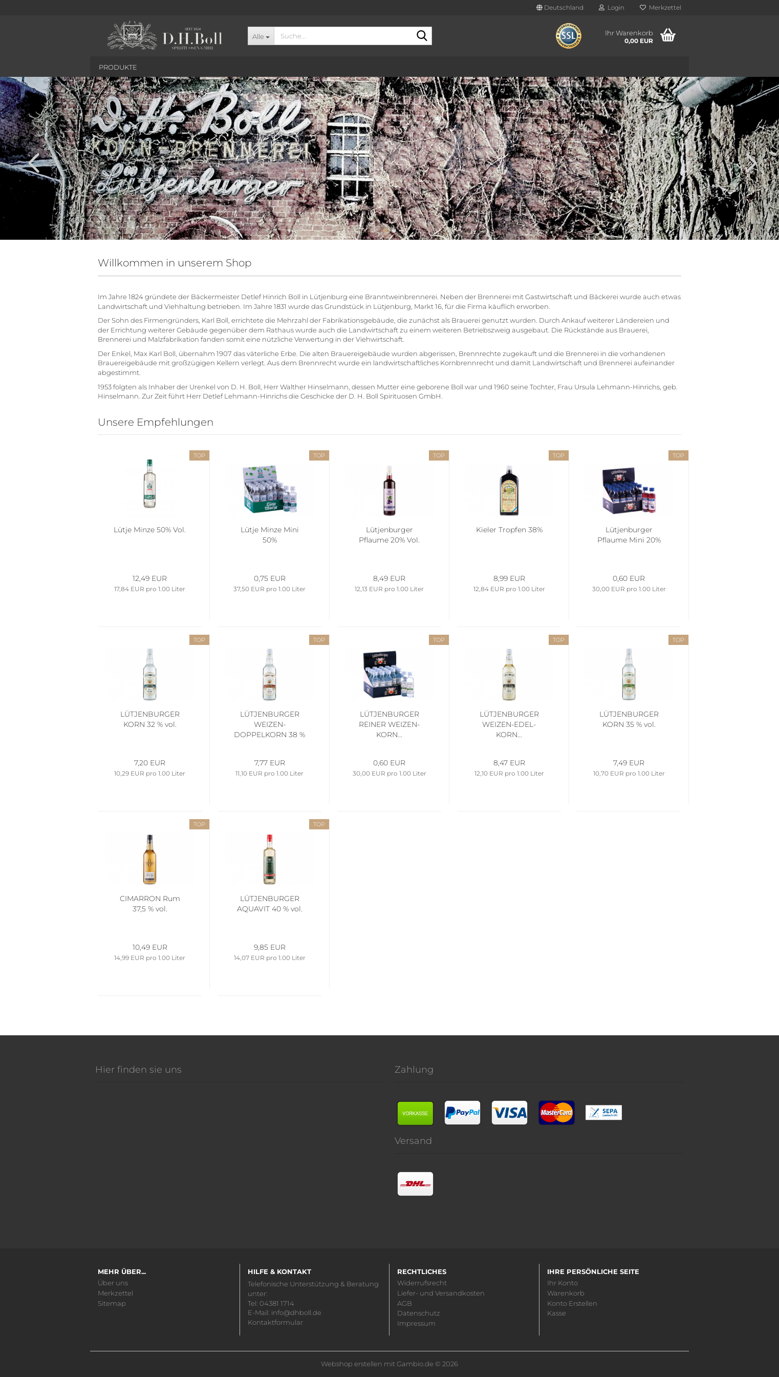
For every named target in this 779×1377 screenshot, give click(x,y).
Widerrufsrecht (422, 1283)
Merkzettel (660, 7)
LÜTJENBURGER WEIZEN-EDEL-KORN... (509, 724)
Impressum (416, 1323)
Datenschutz (418, 1313)
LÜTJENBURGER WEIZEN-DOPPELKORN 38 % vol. (269, 725)
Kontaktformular (275, 1322)
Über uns (113, 1283)
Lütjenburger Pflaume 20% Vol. (389, 535)
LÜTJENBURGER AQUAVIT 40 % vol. (269, 903)
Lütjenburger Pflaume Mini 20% (629, 535)
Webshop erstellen (351, 1364)
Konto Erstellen (572, 1303)
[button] (560, 7)
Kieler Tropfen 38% (509, 529)
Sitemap (112, 1303)
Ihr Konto (562, 1283)
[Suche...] (261, 36)
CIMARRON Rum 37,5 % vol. (150, 903)
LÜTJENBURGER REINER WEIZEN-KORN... (389, 724)
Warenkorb (566, 1293)
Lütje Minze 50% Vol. (150, 529)
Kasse (556, 1313)
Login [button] (611, 7)
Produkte (118, 67)
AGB (404, 1303)
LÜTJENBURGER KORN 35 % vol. (629, 719)
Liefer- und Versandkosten (441, 1293)
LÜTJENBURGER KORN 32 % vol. (150, 719)
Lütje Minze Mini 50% (270, 535)
